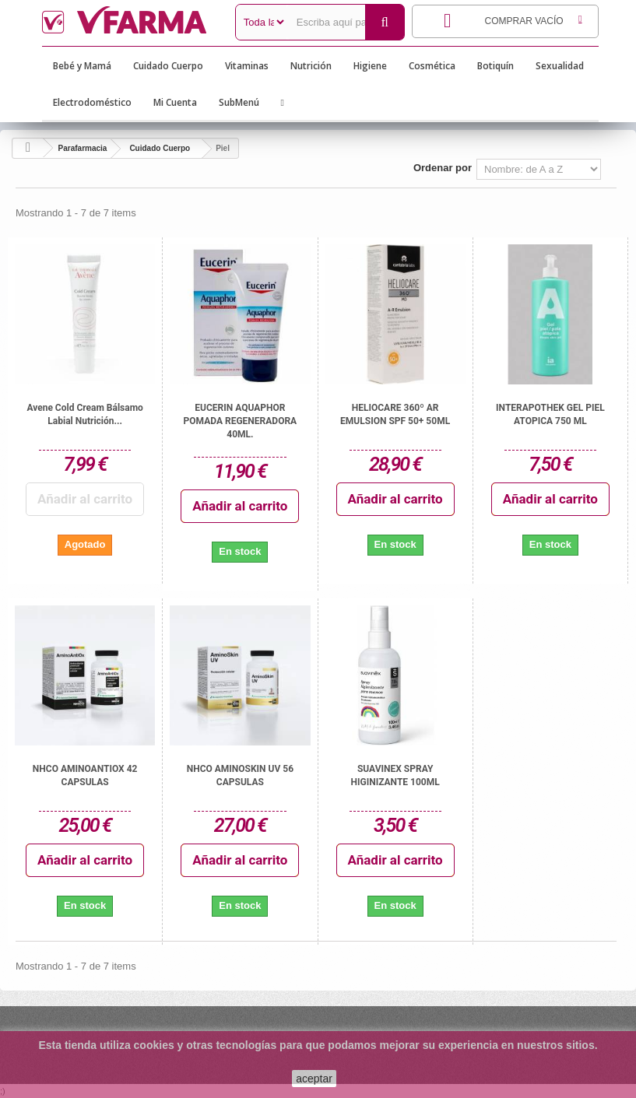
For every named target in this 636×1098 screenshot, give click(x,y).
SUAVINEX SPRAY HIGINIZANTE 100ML (395, 775)
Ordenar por (442, 168)
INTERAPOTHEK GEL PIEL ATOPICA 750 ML (550, 414)
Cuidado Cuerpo (168, 65)
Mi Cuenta (175, 102)
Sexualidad (560, 65)
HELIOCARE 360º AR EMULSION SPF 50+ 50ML (395, 414)
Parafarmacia (82, 148)
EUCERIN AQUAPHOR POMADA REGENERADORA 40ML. (240, 421)
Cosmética (432, 65)
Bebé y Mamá (82, 65)
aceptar (314, 1078)
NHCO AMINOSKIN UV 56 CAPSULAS (240, 775)
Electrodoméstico (92, 102)
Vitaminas (247, 65)
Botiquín (495, 65)
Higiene (370, 65)
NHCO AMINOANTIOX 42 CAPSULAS (85, 775)
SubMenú (239, 102)
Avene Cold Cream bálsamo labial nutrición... (84, 414)
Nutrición (311, 65)
